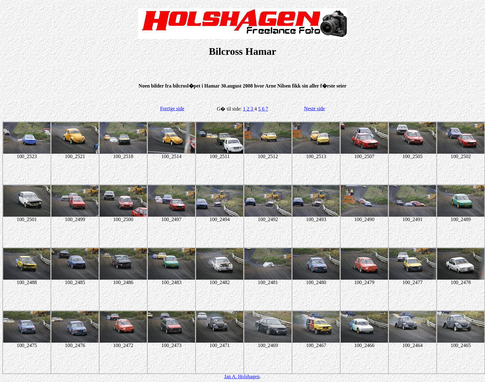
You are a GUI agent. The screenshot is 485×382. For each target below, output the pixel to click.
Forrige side (172, 108)
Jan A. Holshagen (241, 376)
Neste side (314, 108)
